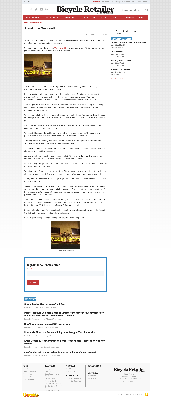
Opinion (84, 18)
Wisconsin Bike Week (120, 81)
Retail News (70, 18)
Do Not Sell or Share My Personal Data (54, 399)
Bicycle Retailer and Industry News (128, 44)
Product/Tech (28, 386)
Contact (105, 2)
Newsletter (125, 2)
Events (142, 18)
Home (26, 35)
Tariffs (35, 2)
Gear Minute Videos (139, 2)
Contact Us (70, 384)
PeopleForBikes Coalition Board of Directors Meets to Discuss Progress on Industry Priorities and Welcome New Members (64, 326)
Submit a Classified (73, 393)
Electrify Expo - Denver (121, 73)
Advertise (96, 2)
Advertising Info (94, 381)
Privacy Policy (50, 391)
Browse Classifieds (73, 391)
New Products (99, 18)
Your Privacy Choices (53, 396)
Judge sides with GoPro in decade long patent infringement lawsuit (60, 364)
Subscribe (115, 2)
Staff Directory (71, 381)
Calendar (48, 384)
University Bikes (61, 60)
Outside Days (117, 64)
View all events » (117, 91)
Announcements (52, 18)
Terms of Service (51, 393)
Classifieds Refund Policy (52, 387)
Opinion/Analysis (36, 35)
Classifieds (129, 18)
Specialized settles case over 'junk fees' (45, 316)
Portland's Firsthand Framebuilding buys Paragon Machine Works (59, 344)
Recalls (115, 18)
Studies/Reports (29, 391)
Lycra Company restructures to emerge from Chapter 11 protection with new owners (64, 354)
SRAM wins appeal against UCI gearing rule (47, 336)
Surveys (48, 381)
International (37, 340)
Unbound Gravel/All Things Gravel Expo (128, 55)
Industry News (32, 18)
